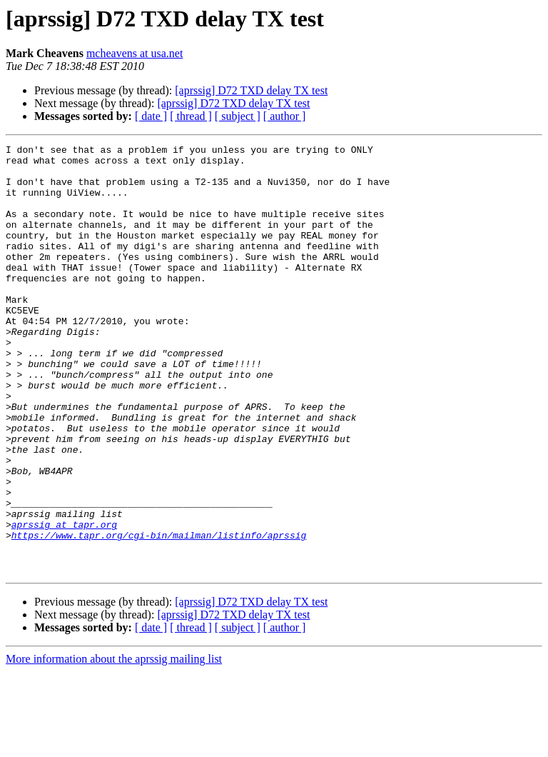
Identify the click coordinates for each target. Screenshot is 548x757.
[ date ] (151, 116)
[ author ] (284, 116)
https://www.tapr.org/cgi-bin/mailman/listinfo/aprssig (158, 614)
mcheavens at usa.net (134, 53)
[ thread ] (191, 116)
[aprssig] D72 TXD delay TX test (251, 90)
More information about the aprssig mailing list (114, 744)
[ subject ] (237, 116)
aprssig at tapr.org (64, 601)
